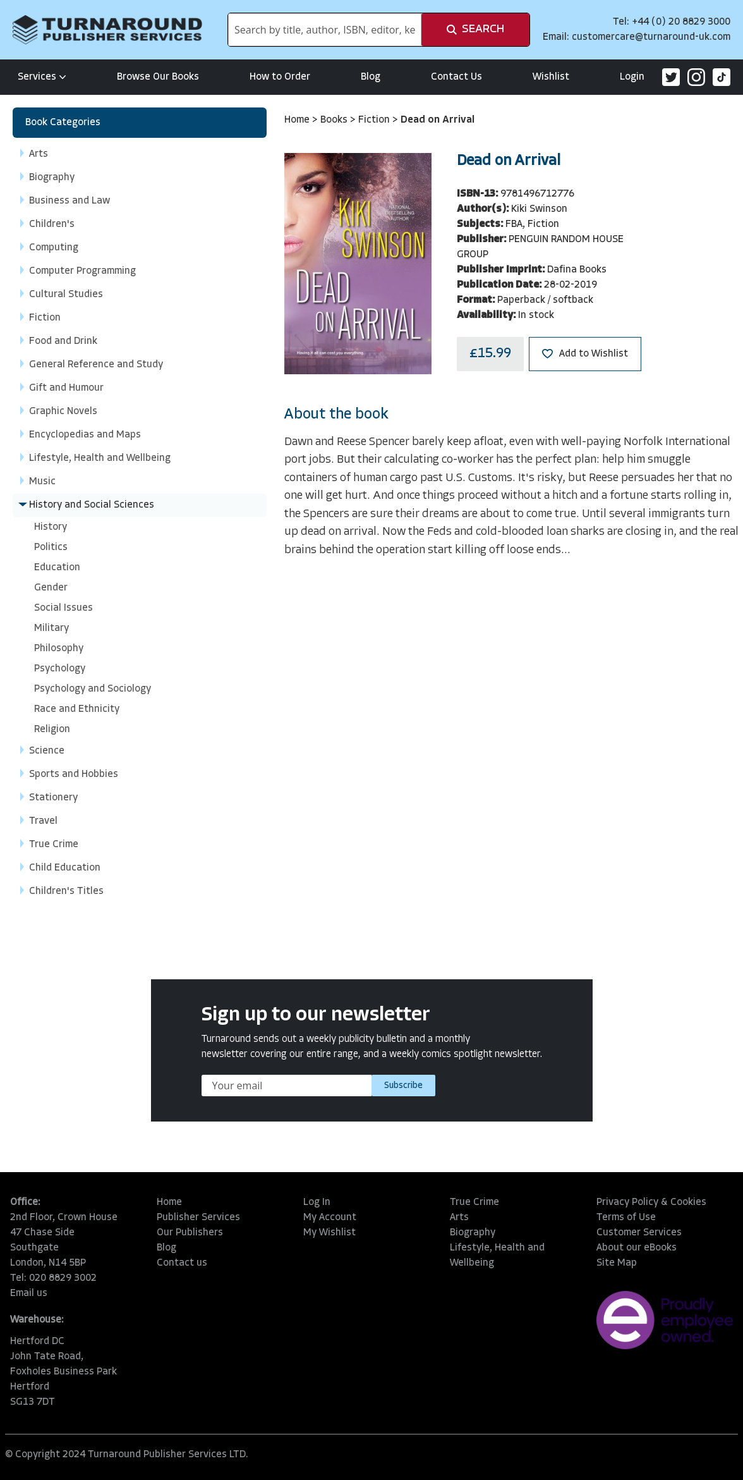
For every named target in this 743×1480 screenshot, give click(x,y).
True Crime (474, 1202)
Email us (28, 1293)
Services (42, 77)
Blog (370, 77)
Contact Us (456, 77)
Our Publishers (190, 1233)
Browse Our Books (158, 77)
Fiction (375, 120)
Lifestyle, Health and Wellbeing (497, 1255)
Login (632, 77)
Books (335, 120)
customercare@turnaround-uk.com (651, 37)
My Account (329, 1218)
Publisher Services (198, 1218)
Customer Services (639, 1233)
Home (298, 120)
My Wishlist (329, 1233)
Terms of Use (626, 1218)
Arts (459, 1218)
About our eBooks (636, 1248)
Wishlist (551, 77)
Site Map (616, 1263)
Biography (472, 1233)
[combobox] (324, 29)
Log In (316, 1202)
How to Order (280, 77)
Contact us (182, 1263)
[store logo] (107, 29)
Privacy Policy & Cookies (651, 1202)
